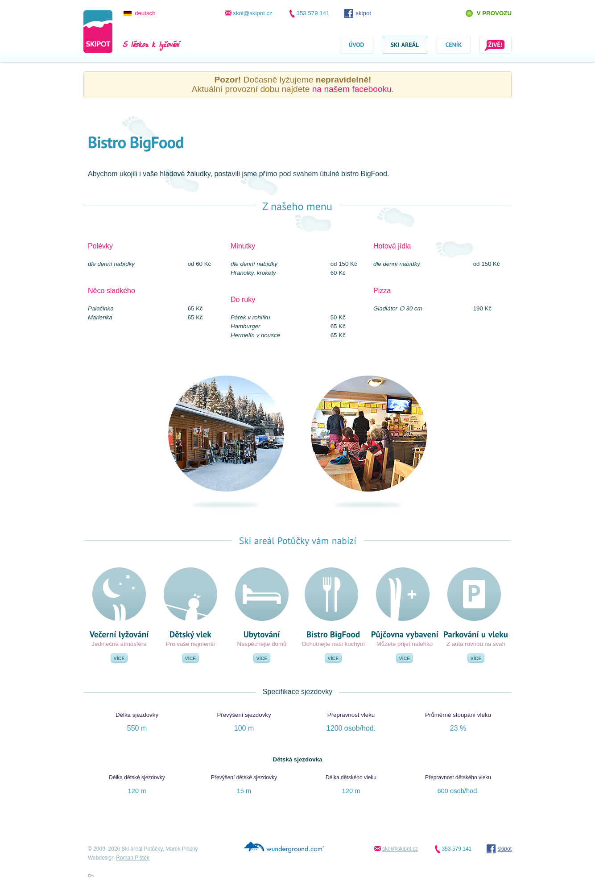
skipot (363, 13)
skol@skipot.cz (253, 13)
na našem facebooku (352, 89)
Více (119, 658)
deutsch (145, 13)
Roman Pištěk (132, 858)
